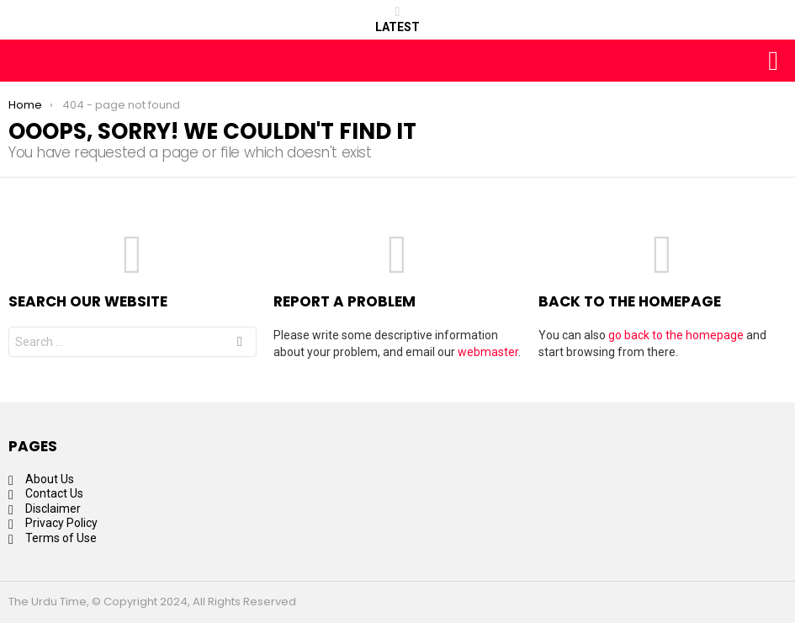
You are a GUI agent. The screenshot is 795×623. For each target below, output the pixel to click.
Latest (397, 19)
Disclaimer (53, 508)
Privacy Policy (61, 523)
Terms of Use (61, 538)
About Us (49, 479)
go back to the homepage (676, 335)
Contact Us (54, 493)
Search (240, 344)
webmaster (488, 352)
